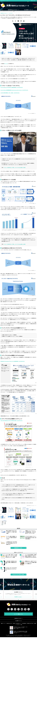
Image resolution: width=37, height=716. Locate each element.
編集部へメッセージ (3, 623)
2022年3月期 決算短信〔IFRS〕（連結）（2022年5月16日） (10, 92)
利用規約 (14, 623)
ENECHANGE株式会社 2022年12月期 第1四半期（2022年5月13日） (12, 420)
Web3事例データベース (28, 9)
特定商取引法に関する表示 (30, 623)
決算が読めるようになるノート (13, 9)
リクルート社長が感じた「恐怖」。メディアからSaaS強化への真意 (14, 167)
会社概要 (35, 623)
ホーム (2, 9)
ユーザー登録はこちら (18, 614)
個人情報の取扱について (18, 623)
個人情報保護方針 (24, 623)
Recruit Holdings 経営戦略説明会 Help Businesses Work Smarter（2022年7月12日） (14, 90)
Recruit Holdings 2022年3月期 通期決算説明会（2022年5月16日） (12, 87)
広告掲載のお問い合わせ (9, 623)
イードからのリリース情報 (19, 624)
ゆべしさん (6, 63)
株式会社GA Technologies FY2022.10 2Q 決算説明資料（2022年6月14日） (13, 361)
